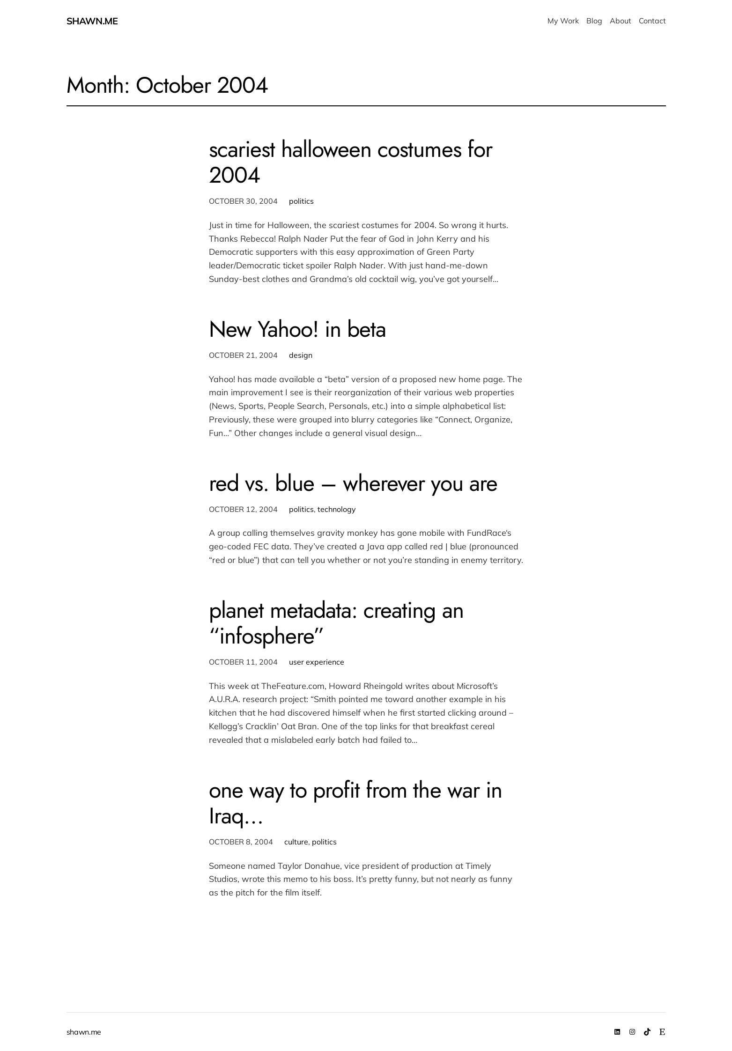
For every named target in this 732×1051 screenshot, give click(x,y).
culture (296, 841)
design (300, 355)
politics (301, 201)
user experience (316, 661)
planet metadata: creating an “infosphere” (336, 623)
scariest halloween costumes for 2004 (350, 162)
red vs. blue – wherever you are (353, 483)
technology (337, 509)
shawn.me (92, 21)
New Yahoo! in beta (297, 329)
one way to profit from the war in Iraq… (355, 803)
